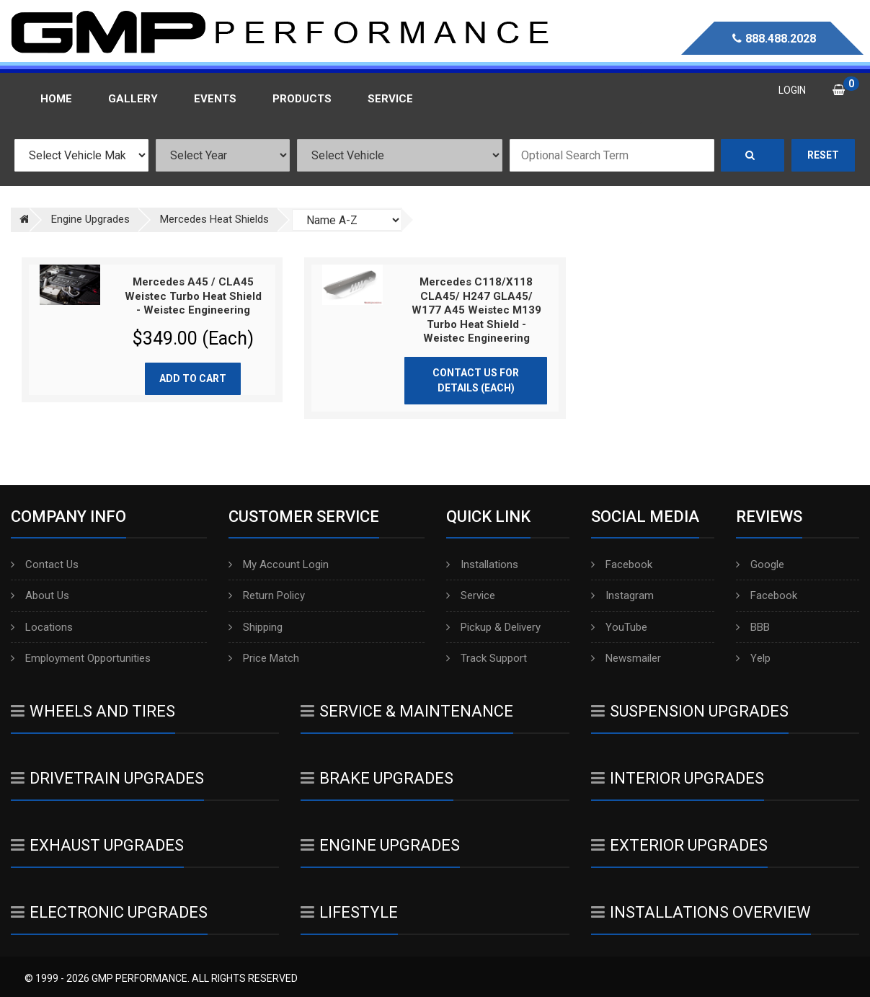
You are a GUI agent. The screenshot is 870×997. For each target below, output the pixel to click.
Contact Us (45, 564)
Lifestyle (349, 912)
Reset (823, 155)
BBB (753, 627)
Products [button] (302, 98)
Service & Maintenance (407, 711)
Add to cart (192, 378)
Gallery (133, 98)
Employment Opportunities (81, 658)
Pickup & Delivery (493, 627)
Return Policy (266, 595)
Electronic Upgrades (109, 912)
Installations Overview (701, 912)
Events (215, 98)
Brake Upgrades (377, 778)
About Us (40, 595)
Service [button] (390, 98)
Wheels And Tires (93, 711)
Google (760, 564)
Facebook (621, 564)
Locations (42, 627)
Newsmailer (626, 658)
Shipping (255, 627)
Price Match (263, 658)
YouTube (619, 627)
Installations (482, 564)
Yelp (753, 658)
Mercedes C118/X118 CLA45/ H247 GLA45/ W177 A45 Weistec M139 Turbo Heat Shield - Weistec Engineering (476, 310)
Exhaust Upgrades (97, 845)
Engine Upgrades (380, 845)
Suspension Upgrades (690, 711)
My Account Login (278, 564)
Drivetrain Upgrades (107, 778)
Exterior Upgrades (679, 845)
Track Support (486, 658)
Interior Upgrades (677, 778)
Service (470, 595)
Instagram (622, 595)
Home (56, 98)
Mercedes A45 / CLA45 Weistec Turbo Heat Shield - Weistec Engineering (193, 295)
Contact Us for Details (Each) (475, 380)
